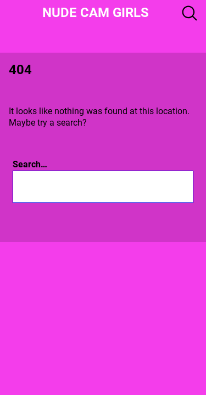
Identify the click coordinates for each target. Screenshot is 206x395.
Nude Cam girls (95, 12)
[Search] (145, 186)
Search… (30, 164)
